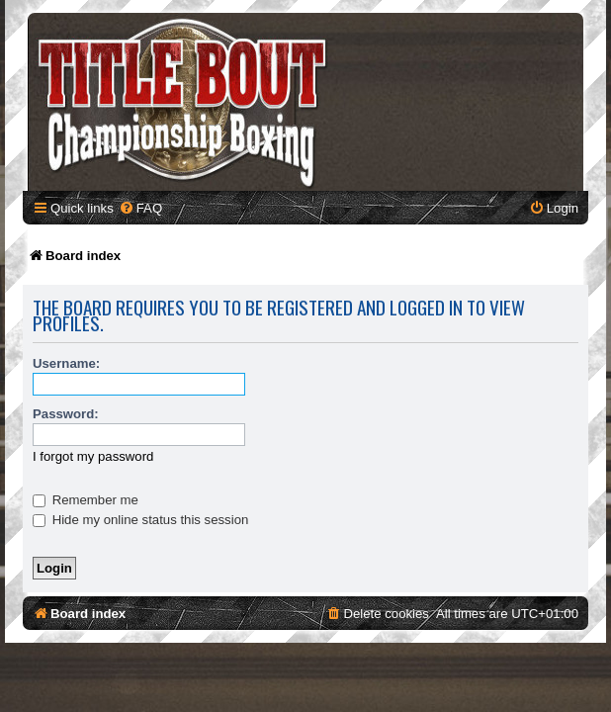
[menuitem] (140, 208)
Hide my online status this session (140, 519)
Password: (66, 413)
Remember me (85, 499)
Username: (66, 363)
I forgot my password (93, 456)
